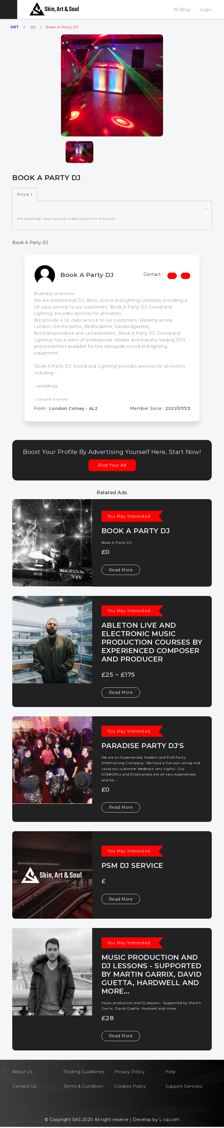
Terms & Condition (83, 1086)
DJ (33, 27)
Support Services (183, 1086)
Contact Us (24, 1086)
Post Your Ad (112, 465)
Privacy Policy (129, 1071)
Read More (121, 570)
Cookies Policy (130, 1086)
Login (206, 9)
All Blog (182, 9)
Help (170, 1071)
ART (14, 27)
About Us (22, 1071)
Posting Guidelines (83, 1071)
